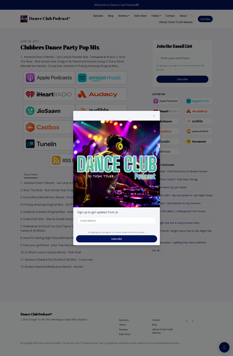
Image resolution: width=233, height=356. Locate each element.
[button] (154, 116)
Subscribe (116, 238)
